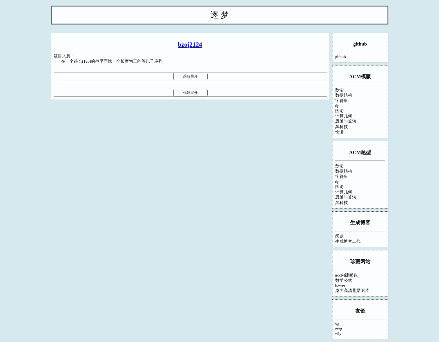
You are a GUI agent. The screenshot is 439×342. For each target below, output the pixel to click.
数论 (339, 90)
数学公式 (343, 280)
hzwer (340, 285)
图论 (339, 110)
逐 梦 (219, 14)
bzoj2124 (190, 44)
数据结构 (343, 95)
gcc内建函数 (346, 275)
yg (337, 324)
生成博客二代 (348, 241)
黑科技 (341, 126)
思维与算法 (345, 121)
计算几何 (343, 116)
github (360, 44)
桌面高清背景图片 (352, 290)
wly (338, 333)
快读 (339, 132)
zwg (338, 329)
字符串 (341, 100)
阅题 (339, 236)
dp (337, 105)
